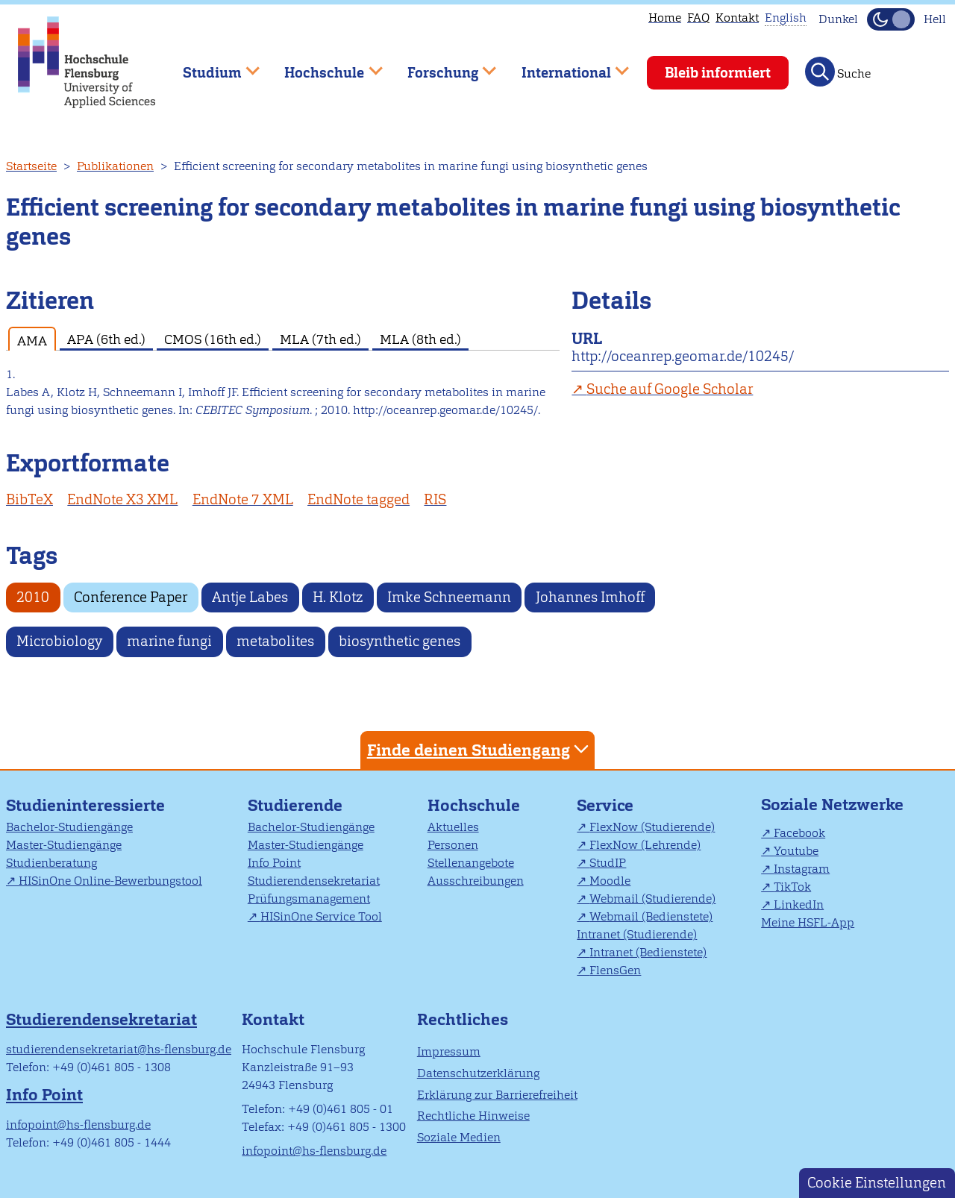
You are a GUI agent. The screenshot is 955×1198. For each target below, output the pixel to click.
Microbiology (59, 641)
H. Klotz (338, 597)
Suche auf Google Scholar (669, 389)
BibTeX (29, 499)
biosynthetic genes (399, 641)
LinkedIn (799, 904)
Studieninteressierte (85, 805)
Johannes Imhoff (590, 597)
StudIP (607, 863)
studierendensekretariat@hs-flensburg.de (118, 1049)
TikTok (792, 886)
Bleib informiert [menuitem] (718, 72)
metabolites (275, 641)
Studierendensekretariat (314, 880)
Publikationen (115, 166)
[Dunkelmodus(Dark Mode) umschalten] (891, 19)
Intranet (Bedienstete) (648, 952)
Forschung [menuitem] (441, 66)
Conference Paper (130, 597)
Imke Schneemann (449, 597)
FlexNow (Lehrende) (645, 845)
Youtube (796, 851)
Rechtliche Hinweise (473, 1115)
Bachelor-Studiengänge (69, 827)
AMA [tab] (32, 340)
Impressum (448, 1051)
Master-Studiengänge (64, 845)
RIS (435, 499)
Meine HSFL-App (807, 922)
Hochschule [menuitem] (323, 66)
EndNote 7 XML (242, 499)
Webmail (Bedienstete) (651, 916)
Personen (453, 845)
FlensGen (615, 970)
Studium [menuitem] (210, 66)
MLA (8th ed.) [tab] (420, 339)
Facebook (799, 833)
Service (605, 805)
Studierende (295, 805)
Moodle (609, 880)
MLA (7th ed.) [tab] (320, 339)
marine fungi (169, 641)
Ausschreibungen (476, 880)
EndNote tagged (358, 499)
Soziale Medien (459, 1137)
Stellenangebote (471, 863)
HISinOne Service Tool (321, 916)
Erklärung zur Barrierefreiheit (497, 1095)
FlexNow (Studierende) (652, 827)
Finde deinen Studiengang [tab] (479, 749)
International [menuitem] (564, 66)
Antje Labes (250, 597)
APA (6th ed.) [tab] (106, 339)
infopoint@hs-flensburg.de (78, 1124)
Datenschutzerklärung (478, 1073)
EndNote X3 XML (122, 499)
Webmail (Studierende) (652, 898)
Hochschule (474, 805)
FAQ (698, 17)
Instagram (802, 868)
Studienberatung (51, 863)
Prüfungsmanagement (309, 898)
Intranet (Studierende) (637, 934)
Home (664, 17)
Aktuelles (453, 827)
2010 (32, 597)
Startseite (31, 166)
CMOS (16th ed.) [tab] (212, 339)
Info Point (274, 863)
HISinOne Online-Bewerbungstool (110, 880)
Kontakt (737, 17)
